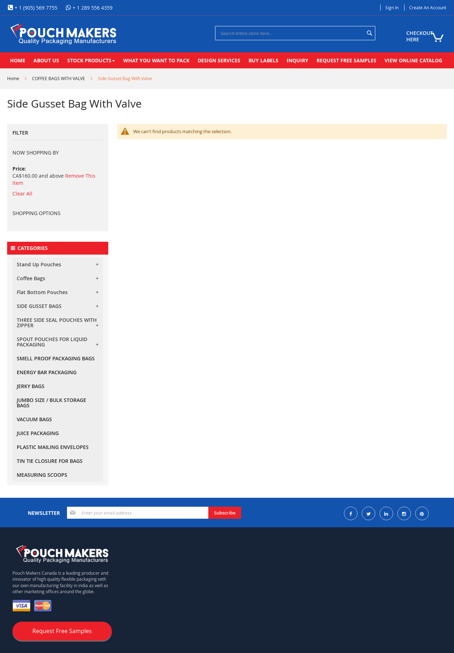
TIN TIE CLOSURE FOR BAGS (50, 461)
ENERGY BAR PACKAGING (47, 372)
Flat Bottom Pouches (42, 292)
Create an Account (427, 7)
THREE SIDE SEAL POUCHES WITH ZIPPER (57, 323)
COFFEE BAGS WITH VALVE (58, 78)
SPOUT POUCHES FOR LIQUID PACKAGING (52, 342)
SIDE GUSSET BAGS (39, 306)
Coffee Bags (31, 278)
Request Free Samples (62, 631)
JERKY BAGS (31, 386)
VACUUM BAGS (34, 419)
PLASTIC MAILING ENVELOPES (53, 447)
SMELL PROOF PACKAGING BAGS (56, 358)
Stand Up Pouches (39, 264)
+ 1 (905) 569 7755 (35, 7)
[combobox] (295, 33)
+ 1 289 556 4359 (92, 7)
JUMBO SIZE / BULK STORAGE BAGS (51, 403)
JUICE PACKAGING (38, 433)
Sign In (391, 7)
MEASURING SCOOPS (42, 474)
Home (13, 78)
